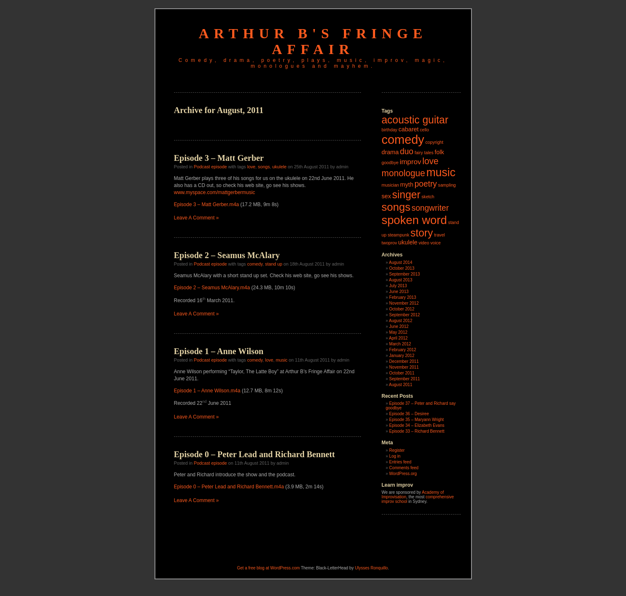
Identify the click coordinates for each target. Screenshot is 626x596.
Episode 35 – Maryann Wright (416, 419)
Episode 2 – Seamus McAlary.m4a (212, 288)
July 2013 (398, 285)
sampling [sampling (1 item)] (447, 184)
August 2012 (400, 320)
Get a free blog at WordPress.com (268, 568)
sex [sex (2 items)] (386, 196)
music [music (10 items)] (440, 172)
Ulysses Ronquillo (371, 568)
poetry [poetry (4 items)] (426, 183)
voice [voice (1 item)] (435, 242)
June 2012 (399, 326)
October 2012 (402, 309)
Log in (394, 456)
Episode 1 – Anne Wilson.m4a (207, 391)
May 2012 (398, 332)
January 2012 (402, 355)
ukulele (279, 166)
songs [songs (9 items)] (396, 207)
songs (264, 166)
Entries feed (400, 462)
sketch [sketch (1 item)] (428, 196)
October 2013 (402, 268)
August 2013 (400, 280)
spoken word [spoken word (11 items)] (414, 220)
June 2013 (399, 291)
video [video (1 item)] (424, 242)
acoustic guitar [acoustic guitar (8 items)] (415, 120)
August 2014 (400, 262)
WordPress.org (403, 473)
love (251, 166)
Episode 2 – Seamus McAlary (227, 255)
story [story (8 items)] (421, 233)
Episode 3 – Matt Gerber (219, 158)
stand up (273, 263)
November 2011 (404, 367)
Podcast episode (210, 166)
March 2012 (400, 344)
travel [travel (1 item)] (439, 234)
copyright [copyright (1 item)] (434, 142)
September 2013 (404, 274)
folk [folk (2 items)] (439, 152)
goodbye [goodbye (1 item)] (390, 162)
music (281, 359)
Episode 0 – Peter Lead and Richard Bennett (254, 454)
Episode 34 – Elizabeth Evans (416, 425)
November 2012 (404, 303)
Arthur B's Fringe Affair (313, 41)
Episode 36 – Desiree (409, 413)
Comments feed (404, 467)
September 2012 (404, 315)
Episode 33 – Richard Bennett (416, 431)
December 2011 (404, 361)
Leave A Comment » (196, 218)
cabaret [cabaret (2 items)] (408, 129)
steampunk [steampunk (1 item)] (398, 234)
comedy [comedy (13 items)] (403, 139)
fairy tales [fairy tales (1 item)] (424, 152)
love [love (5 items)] (430, 161)
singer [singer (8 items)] (406, 194)
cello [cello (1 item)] (424, 129)
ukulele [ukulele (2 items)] (407, 242)
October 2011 (402, 373)
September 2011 (404, 379)
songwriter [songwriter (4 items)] (430, 207)
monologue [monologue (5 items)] (403, 173)
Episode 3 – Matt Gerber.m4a (206, 204)
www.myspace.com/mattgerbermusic (214, 192)
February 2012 (402, 349)
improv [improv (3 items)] (410, 162)
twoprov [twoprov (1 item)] (389, 242)
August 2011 (400, 384)
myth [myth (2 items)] (406, 184)
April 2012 (398, 338)
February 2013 (402, 297)
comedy (255, 263)
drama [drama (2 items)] (390, 152)
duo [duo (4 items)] (406, 151)
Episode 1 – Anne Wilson (219, 351)
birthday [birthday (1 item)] (390, 129)
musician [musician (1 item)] (390, 184)
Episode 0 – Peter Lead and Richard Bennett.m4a (229, 487)
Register (397, 450)
